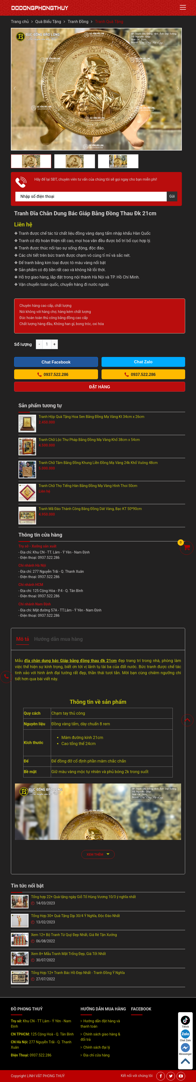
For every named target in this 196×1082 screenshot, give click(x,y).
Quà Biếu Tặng (48, 21)
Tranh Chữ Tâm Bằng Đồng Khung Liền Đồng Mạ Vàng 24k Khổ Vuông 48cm (98, 463)
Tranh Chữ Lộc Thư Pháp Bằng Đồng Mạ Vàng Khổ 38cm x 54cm (89, 440)
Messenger (185, 1049)
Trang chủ (20, 21)
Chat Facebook (55, 362)
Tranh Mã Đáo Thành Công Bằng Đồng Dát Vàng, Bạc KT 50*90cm (90, 509)
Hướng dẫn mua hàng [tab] (58, 639)
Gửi (172, 196)
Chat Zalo (185, 1035)
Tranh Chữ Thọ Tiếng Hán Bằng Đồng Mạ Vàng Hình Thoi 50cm (88, 486)
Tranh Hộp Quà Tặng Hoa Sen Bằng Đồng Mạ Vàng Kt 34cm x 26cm (91, 417)
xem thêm (98, 854)
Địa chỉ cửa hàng (96, 1055)
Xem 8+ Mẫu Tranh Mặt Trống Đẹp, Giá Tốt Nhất (68, 954)
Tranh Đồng (78, 21)
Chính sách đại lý (96, 1047)
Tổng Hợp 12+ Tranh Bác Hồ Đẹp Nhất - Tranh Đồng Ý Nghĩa (78, 973)
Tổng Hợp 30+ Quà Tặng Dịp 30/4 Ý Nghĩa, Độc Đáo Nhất (75, 916)
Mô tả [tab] (22, 639)
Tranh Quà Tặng (109, 21)
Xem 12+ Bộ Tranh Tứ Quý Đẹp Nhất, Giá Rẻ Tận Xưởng (74, 935)
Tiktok (185, 1022)
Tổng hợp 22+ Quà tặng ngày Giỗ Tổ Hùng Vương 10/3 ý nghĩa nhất (83, 897)
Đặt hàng (99, 387)
